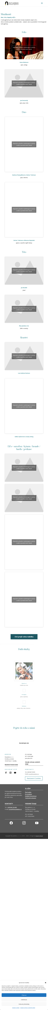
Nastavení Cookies (34, 778)
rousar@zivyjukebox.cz (33, 774)
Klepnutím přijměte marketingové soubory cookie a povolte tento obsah (24, 48)
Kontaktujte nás (24, 743)
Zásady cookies (15, 1007)
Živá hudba (28, 792)
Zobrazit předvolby (24, 1004)
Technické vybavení (30, 798)
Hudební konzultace (30, 796)
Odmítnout (24, 999)
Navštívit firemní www (11, 764)
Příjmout (24, 995)
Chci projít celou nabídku (24, 637)
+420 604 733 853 (12, 807)
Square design (39, 836)
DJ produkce (28, 794)
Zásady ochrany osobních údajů (27, 1007)
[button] (45, 982)
